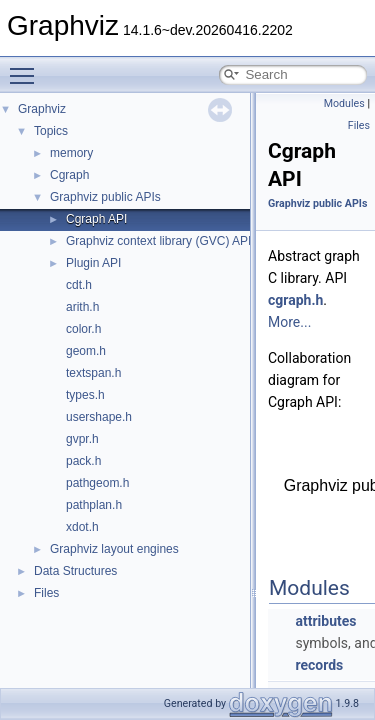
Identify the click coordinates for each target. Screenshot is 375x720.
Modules (344, 103)
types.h (85, 395)
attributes (325, 621)
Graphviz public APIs (105, 197)
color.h (83, 329)
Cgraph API (96, 219)
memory (71, 153)
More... (289, 322)
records (319, 665)
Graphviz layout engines (114, 549)
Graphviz (42, 109)
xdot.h (82, 527)
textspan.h (93, 373)
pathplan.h (94, 505)
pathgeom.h (97, 483)
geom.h (86, 351)
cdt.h (79, 285)
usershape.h (99, 417)
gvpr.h (82, 439)
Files (46, 593)
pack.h (83, 461)
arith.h (82, 307)
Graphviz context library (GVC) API (158, 241)
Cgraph (69, 175)
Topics (51, 131)
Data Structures (75, 571)
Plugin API (93, 263)
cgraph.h (295, 300)
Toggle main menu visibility (27, 67)
